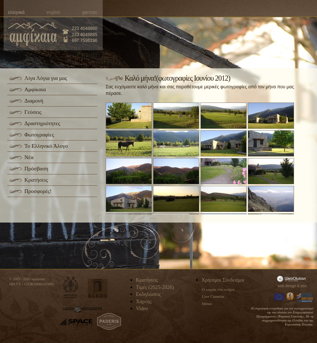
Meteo (207, 303)
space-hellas (75, 321)
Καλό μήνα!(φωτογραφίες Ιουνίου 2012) (177, 78)
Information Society (291, 298)
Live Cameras (213, 296)
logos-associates (82, 309)
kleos (97, 288)
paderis (109, 321)
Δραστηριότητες (42, 123)
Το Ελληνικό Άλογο (46, 146)
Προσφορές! (38, 191)
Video (142, 308)
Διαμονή (33, 101)
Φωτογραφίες (39, 135)
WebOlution (292, 278)
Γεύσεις (33, 112)
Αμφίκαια (35, 89)
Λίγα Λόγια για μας (45, 78)
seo (303, 286)
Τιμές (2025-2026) (155, 287)
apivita (71, 287)
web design (287, 286)
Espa (305, 298)
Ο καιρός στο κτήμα (218, 289)
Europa (279, 298)
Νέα (29, 157)
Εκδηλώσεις (148, 294)
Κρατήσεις (36, 180)
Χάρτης (144, 301)
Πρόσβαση (36, 169)
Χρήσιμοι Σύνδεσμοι (222, 280)
